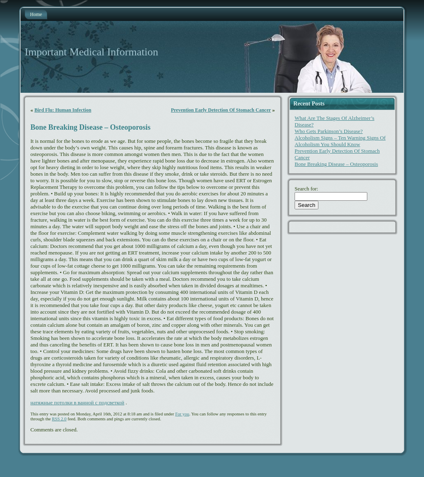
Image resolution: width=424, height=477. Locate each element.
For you (182, 413)
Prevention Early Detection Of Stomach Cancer (221, 110)
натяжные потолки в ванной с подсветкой (77, 402)
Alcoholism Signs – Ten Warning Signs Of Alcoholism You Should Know (340, 141)
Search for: (306, 189)
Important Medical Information (91, 52)
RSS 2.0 (59, 418)
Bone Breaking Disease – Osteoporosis (90, 127)
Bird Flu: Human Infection (63, 110)
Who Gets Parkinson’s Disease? (329, 131)
